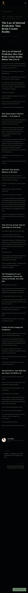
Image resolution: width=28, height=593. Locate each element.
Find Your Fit (19, 589)
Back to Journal (7, 11)
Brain (3, 16)
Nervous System (18, 16)
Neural (18, 18)
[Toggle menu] (25, 3)
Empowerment (10, 16)
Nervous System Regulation (8, 18)
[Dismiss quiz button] (11, 589)
